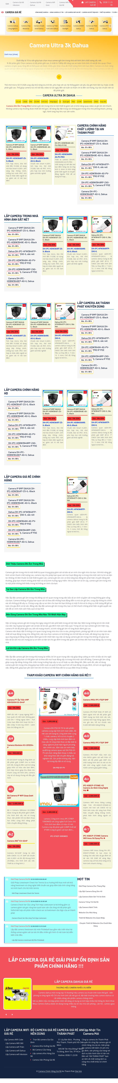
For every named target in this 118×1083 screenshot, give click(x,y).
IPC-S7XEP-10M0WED (59, 836)
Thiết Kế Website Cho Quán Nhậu (92, 918)
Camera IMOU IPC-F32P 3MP (95, 742)
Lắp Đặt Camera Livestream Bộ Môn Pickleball (28, 940)
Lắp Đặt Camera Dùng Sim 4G (90, 891)
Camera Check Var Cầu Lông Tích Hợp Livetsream (29, 918)
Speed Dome (88, 102)
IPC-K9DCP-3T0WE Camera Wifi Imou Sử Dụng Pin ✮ (95, 836)
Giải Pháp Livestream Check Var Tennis (25, 893)
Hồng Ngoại (53, 102)
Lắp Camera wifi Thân (14, 1047)
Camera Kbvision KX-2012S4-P (20, 746)
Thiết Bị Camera (105, 12)
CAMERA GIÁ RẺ (11, 12)
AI (60, 102)
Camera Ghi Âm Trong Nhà (18, 106)
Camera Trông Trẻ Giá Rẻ (89, 902)
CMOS (96, 102)
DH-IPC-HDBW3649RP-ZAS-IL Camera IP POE (95, 184)
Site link (78, 1071)
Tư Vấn (114, 12)
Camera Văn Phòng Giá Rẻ (42, 1060)
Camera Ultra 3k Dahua (59, 95)
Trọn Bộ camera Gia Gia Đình (41, 1041)
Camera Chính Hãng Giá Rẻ (49, 1071)
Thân (73, 102)
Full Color (44, 102)
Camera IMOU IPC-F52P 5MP (95, 699)
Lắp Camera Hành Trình (88, 907)
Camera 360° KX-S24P (17, 840)
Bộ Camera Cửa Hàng (40, 1049)
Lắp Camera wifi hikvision (15, 1054)
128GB (25, 102)
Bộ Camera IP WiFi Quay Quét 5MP (20, 796)
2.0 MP (79, 102)
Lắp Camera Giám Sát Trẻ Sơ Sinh (92, 896)
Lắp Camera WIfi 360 (13, 1043)
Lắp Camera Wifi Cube (13, 1039)
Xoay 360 (103, 102)
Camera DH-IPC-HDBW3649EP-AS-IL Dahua (93, 195)
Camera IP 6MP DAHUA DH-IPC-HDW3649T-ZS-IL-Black (15, 147)
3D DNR (36, 102)
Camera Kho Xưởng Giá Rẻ (42, 1046)
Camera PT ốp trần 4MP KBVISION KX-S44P (18, 700)
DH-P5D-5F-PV (59, 767)
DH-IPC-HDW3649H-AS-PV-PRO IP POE (64, 144)
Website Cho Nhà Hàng (88, 912)
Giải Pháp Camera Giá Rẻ (20, 879)
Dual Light (66, 102)
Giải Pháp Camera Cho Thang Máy (92, 886)
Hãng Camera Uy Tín (56, 12)
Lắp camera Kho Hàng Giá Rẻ (42, 1054)
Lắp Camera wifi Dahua (14, 1050)
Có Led (18, 102)
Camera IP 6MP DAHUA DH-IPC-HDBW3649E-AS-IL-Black (41, 147)
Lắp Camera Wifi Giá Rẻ (72, 12)
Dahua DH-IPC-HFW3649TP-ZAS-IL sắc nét (95, 166)
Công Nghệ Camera (41, 12)
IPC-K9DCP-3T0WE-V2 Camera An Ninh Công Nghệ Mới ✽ (95, 788)
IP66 (30, 102)
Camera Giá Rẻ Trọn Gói (90, 12)
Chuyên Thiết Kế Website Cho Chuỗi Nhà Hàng (96, 924)
